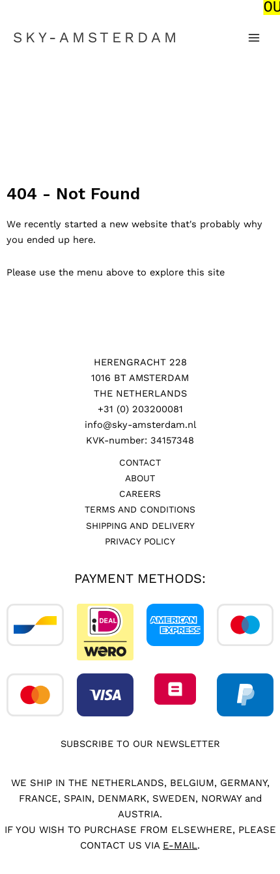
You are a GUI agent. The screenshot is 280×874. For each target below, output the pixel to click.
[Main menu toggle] (254, 36)
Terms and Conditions (140, 508)
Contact (140, 461)
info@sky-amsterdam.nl (140, 423)
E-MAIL (180, 843)
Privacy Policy (140, 539)
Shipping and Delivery (140, 523)
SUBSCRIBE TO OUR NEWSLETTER (140, 742)
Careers (140, 492)
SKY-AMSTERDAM (96, 35)
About (140, 477)
